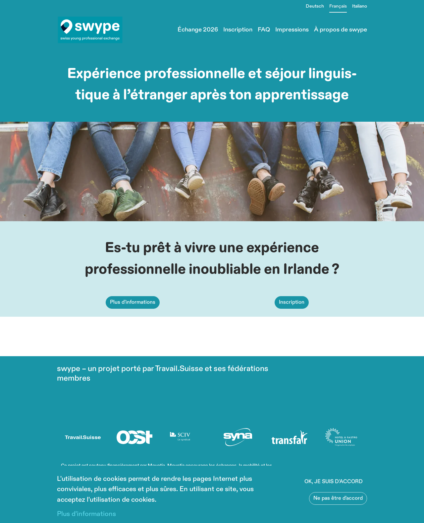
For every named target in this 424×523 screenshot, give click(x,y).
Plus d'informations (132, 317)
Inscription (291, 317)
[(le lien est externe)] (83, 437)
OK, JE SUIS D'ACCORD (333, 481)
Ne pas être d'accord (338, 498)
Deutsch (315, 6)
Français (338, 6)
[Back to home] (90, 30)
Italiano (359, 6)
